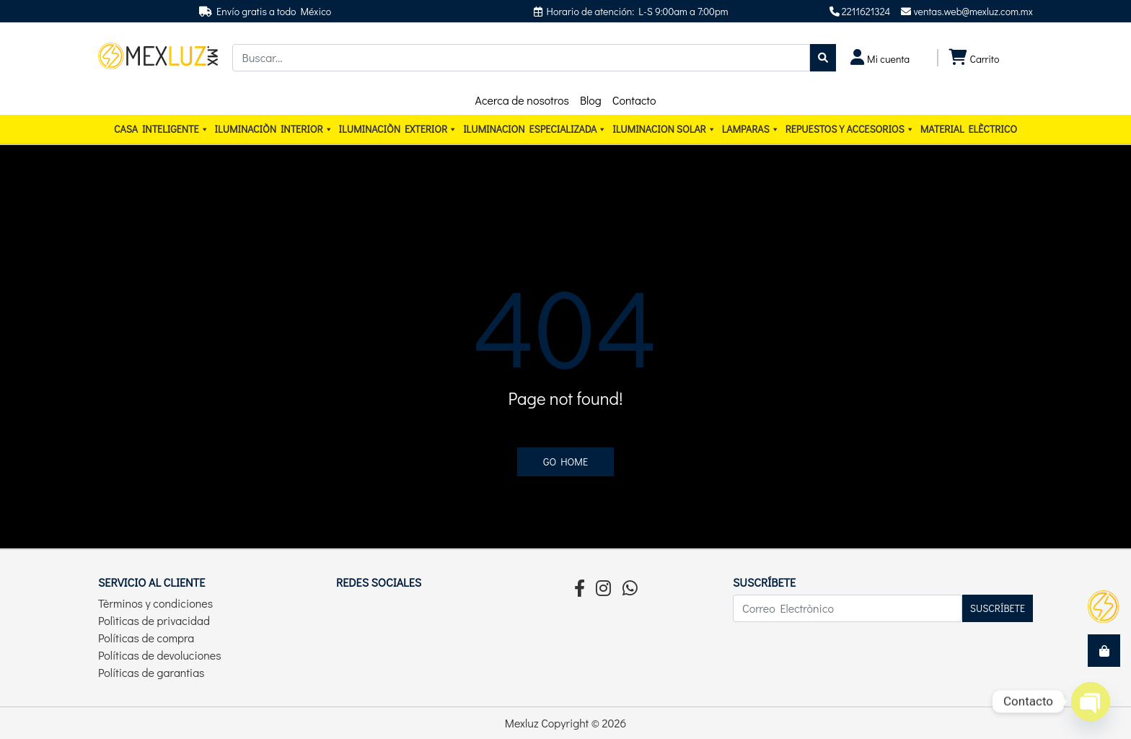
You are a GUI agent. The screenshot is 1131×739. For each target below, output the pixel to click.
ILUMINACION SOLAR (664, 129)
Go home (565, 461)
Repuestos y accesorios (850, 129)
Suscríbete (997, 608)
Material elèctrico (968, 129)
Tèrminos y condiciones (155, 603)
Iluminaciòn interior (274, 129)
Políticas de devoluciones (159, 655)
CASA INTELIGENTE (161, 129)
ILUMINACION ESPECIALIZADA (535, 129)
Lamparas (751, 129)
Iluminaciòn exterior (398, 129)
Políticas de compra (146, 637)
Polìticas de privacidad (154, 620)
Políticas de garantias (151, 672)
